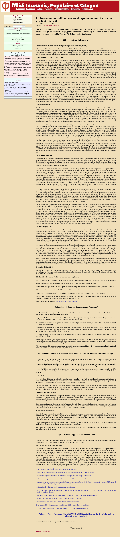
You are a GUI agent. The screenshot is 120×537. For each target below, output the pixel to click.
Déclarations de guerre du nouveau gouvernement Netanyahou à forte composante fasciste (63, 475)
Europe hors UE (18, 38)
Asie (18, 41)
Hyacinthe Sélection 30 (51, 26)
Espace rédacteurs (18, 22)
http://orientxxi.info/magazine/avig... (67, 301)
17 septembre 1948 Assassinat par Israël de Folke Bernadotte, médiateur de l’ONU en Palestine (17, 68)
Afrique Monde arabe (18, 39)
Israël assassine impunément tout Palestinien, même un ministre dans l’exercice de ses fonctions (65, 479)
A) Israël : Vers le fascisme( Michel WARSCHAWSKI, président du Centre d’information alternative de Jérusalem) (76, 515)
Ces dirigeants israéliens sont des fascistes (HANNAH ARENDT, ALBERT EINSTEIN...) (63, 508)
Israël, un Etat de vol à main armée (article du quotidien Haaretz (55, 487)
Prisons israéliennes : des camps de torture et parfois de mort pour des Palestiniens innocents (17, 76)
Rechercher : (8, 26)
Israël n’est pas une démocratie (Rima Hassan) (17, 61)
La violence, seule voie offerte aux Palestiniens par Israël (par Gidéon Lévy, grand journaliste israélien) (67, 495)
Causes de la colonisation (11, 82)
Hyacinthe (18, 81)
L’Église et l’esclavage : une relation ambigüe (16, 92)
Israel (18, 43)
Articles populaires (18, 19)
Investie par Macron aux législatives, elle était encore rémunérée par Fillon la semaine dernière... (17, 94)
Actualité (18, 32)
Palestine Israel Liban (18, 45)
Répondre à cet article (43, 531)
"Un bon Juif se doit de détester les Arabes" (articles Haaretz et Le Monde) (58, 498)
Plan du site (18, 17)
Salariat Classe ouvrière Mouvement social (18, 33)
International (18, 28)
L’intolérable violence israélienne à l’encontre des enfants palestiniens (57, 502)
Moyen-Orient (18, 36)
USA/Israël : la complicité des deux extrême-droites (18, 57)
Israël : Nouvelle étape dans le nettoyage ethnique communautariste (56, 469)
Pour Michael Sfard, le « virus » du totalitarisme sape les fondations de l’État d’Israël (17, 59)
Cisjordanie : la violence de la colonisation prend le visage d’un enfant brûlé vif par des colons (65, 472)
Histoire (18, 30)
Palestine (18, 48)
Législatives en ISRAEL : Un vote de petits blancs (17, 74)
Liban (17, 47)
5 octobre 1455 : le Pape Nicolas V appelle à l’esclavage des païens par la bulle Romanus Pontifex (16, 89)
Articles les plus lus (18, 21)
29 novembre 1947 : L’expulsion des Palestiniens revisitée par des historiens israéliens (62, 505)
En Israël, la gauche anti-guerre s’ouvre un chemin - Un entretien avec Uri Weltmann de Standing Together (17, 64)
